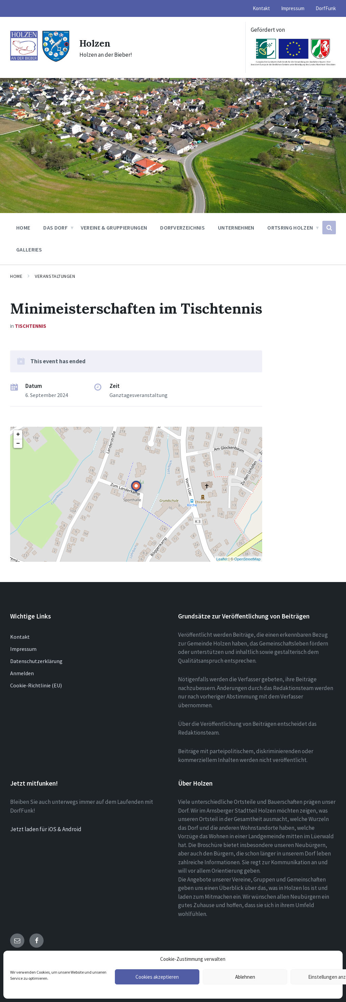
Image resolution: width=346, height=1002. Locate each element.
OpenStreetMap (247, 559)
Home (16, 276)
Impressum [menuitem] (292, 8)
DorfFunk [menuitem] (326, 8)
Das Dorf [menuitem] (55, 227)
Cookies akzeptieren (157, 977)
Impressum (23, 648)
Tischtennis (30, 326)
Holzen (96, 42)
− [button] (18, 444)
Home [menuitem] (23, 227)
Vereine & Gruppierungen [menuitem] (114, 227)
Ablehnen (245, 977)
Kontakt (20, 636)
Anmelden (22, 673)
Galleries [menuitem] (29, 249)
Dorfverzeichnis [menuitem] (182, 227)
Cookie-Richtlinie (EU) (36, 685)
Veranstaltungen (55, 276)
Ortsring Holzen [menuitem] (290, 227)
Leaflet (221, 559)
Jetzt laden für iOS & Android (45, 829)
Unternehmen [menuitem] (236, 227)
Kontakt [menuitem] (261, 8)
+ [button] (18, 434)
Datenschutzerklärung (36, 661)
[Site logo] (39, 60)
